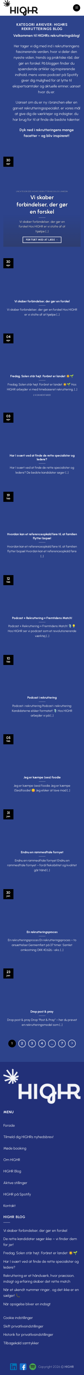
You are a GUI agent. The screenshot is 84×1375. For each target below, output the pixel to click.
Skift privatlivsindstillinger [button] (23, 1326)
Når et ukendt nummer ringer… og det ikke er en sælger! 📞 (41, 1293)
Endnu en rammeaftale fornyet (42, 852)
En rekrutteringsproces (42, 932)
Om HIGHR (11, 1160)
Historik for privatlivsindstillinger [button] (28, 1334)
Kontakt (9, 1206)
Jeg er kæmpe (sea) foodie (42, 777)
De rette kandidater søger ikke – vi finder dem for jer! (40, 1242)
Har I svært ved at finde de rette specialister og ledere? (42, 457)
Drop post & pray (42, 1011)
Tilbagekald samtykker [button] (21, 1343)
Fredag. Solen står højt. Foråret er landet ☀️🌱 (42, 376)
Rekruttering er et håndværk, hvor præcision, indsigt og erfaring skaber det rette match (38, 1278)
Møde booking (14, 1148)
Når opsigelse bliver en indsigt (27, 1304)
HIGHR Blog (12, 1171)
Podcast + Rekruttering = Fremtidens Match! (42, 618)
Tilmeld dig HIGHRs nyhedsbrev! (28, 1137)
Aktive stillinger (15, 1183)
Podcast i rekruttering (42, 697)
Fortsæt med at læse (42, 240)
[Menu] (76, 8)
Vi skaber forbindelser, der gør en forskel (42, 204)
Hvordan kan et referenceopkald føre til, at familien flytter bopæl (42, 536)
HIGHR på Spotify (17, 1194)
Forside (9, 1125)
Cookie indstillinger (18, 1318)
